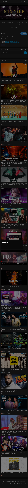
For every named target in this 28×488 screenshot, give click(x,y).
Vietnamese (4, 245)
